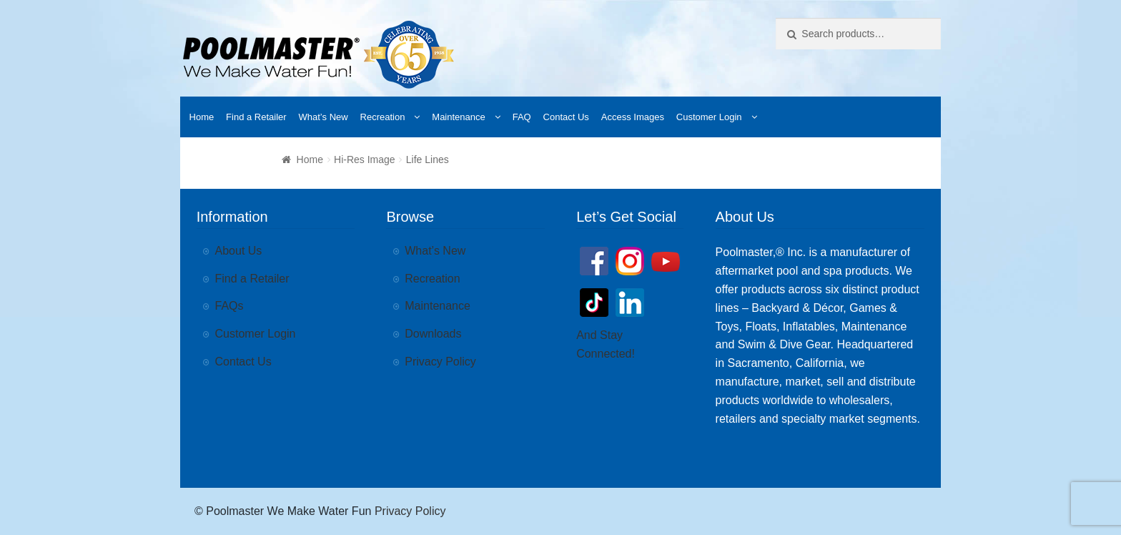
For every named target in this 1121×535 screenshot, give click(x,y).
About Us (238, 251)
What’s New (323, 117)
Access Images (632, 117)
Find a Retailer (256, 117)
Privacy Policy (440, 361)
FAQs (229, 306)
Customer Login (709, 117)
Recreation (382, 117)
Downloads (433, 334)
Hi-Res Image (364, 159)
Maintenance (458, 117)
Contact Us (566, 117)
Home (201, 117)
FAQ (522, 117)
